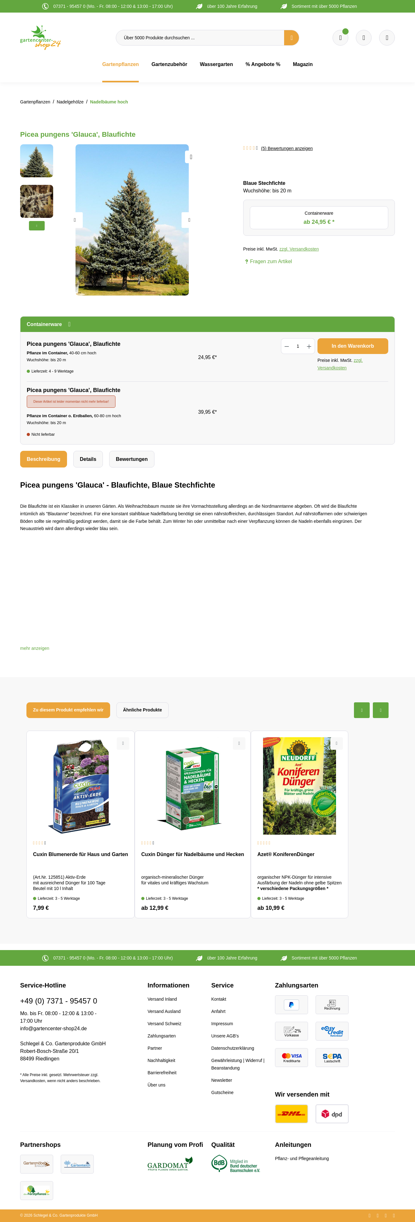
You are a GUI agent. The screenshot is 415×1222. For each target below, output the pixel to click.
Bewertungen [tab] (132, 459)
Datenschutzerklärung (232, 1048)
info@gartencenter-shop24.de (53, 1028)
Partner (155, 1048)
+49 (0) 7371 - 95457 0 (58, 1001)
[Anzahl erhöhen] (309, 346)
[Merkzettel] (340, 38)
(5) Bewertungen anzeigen (287, 148)
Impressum (222, 1023)
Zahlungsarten (162, 1035)
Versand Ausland (164, 1011)
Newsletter (221, 1080)
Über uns (156, 1084)
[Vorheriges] (75, 220)
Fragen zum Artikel (267, 261)
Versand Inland (162, 999)
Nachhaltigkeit (161, 1060)
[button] (34, 648)
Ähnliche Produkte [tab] (142, 709)
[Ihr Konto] (387, 38)
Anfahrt (218, 1011)
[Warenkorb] (364, 38)
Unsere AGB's (225, 1035)
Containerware (319, 218)
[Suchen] (291, 38)
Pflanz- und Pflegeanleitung (302, 1158)
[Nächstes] (189, 220)
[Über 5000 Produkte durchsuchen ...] (200, 38)
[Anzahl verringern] (286, 346)
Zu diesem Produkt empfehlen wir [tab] (68, 709)
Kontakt (218, 999)
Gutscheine (222, 1092)
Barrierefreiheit (162, 1072)
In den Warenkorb (353, 346)
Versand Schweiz (164, 1023)
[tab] (43, 459)
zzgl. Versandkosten (299, 249)
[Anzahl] (298, 346)
